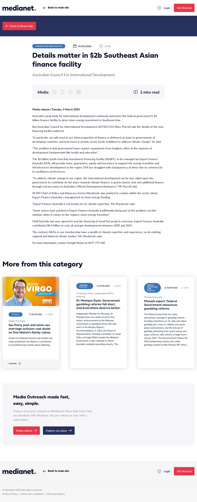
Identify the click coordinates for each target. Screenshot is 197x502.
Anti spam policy (56, 494)
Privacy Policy (10, 494)
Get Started (184, 8)
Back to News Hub (19, 26)
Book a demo (26, 430)
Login (163, 8)
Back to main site (56, 7)
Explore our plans (59, 430)
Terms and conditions (32, 494)
